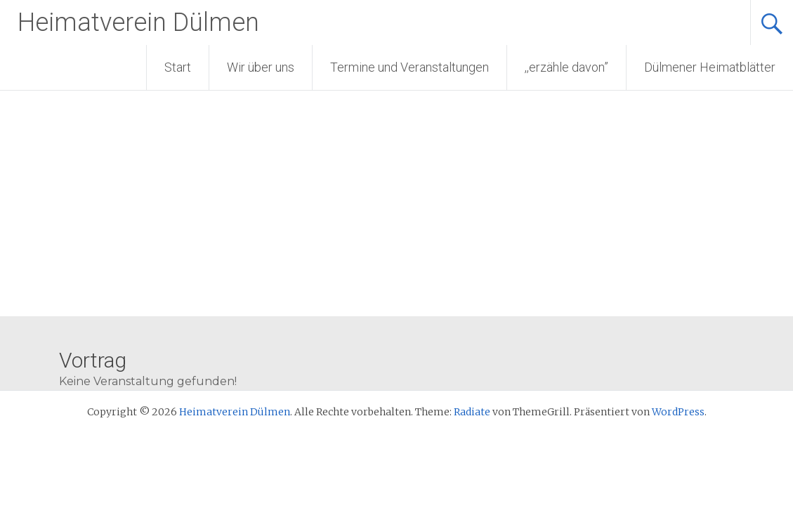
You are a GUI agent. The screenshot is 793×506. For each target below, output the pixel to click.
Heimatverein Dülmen (138, 22)
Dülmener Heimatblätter (709, 67)
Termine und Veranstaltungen (409, 67)
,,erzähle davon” (566, 67)
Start (177, 67)
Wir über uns (260, 67)
